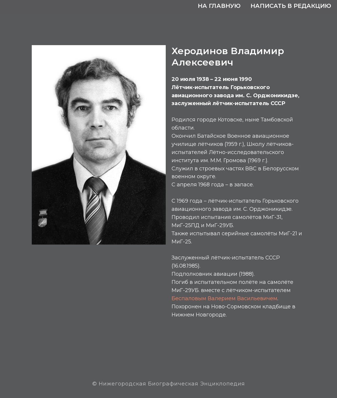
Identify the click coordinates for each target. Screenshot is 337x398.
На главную (219, 5)
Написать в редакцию (290, 5)
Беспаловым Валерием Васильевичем (224, 298)
